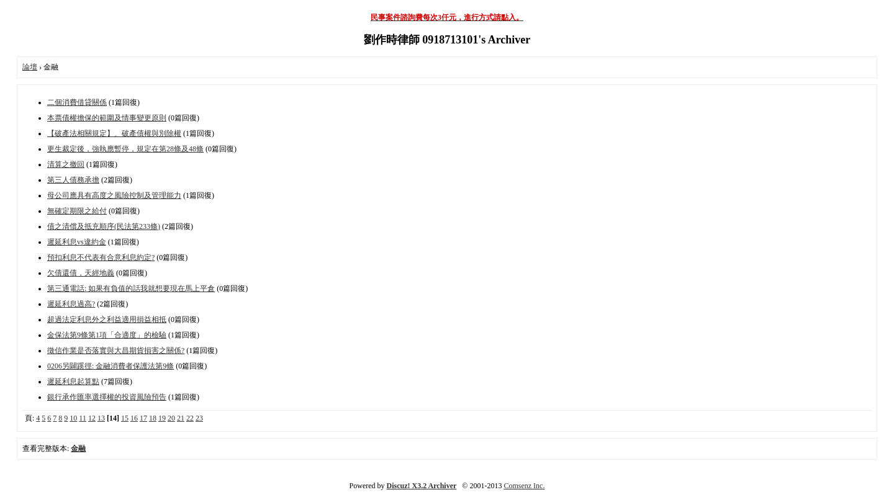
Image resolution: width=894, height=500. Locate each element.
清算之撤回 (65, 164)
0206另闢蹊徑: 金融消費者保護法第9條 (110, 366)
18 (152, 418)
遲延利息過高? (71, 304)
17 (143, 418)
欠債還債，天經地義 (80, 273)
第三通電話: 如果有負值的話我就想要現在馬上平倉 (131, 288)
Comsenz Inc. (523, 485)
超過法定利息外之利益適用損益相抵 (106, 319)
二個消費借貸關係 (77, 102)
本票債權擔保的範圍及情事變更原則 (106, 118)
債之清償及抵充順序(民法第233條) (103, 226)
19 (162, 418)
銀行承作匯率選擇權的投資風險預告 (106, 397)
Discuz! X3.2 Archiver (422, 485)
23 (199, 418)
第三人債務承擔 (73, 180)
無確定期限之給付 (77, 211)
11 (82, 418)
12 (92, 418)
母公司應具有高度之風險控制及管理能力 (114, 195)
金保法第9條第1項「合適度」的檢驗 (106, 335)
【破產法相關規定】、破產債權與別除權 (114, 133)
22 (190, 418)
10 (73, 418)
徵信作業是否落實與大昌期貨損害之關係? (115, 350)
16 (134, 418)
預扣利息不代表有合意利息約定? (101, 257)
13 (101, 418)
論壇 (29, 67)
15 (125, 418)
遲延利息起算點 (73, 381)
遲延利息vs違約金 (76, 242)
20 (171, 418)
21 (180, 418)
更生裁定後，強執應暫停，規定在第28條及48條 (125, 149)
